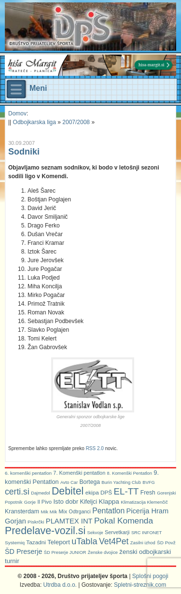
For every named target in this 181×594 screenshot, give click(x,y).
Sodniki (24, 151)
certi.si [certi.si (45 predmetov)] (17, 491)
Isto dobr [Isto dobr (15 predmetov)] (65, 501)
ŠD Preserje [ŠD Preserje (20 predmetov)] (23, 551)
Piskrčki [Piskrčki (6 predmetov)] (36, 521)
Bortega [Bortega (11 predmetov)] (90, 482)
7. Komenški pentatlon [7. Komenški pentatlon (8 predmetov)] (79, 473)
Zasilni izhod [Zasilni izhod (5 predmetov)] (142, 542)
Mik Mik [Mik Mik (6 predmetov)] (49, 511)
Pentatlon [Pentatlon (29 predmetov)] (108, 511)
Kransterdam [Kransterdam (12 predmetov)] (22, 511)
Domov (17, 113)
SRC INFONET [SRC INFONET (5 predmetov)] (146, 532)
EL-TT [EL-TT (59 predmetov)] (126, 491)
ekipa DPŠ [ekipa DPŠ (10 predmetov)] (98, 492)
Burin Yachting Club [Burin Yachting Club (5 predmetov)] (121, 482)
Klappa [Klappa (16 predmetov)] (109, 501)
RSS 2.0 (95, 448)
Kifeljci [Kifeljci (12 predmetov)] (88, 501)
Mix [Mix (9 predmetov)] (63, 511)
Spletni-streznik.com (140, 584)
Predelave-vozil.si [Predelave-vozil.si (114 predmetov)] (45, 531)
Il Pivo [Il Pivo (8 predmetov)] (44, 502)
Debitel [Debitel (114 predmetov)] (68, 491)
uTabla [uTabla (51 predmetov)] (84, 541)
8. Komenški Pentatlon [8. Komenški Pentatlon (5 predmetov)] (129, 473)
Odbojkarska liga (34, 122)
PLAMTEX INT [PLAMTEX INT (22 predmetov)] (69, 521)
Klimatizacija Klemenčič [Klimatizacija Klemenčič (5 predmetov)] (144, 502)
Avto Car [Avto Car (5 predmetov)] (69, 482)
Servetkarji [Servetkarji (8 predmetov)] (117, 532)
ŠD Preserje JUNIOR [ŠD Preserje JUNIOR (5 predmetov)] (65, 552)
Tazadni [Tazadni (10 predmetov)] (36, 542)
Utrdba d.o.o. (60, 584)
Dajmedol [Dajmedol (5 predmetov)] (40, 493)
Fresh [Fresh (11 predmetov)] (147, 492)
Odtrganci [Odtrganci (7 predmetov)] (80, 511)
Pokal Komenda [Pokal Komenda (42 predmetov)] (123, 520)
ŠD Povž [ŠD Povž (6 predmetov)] (166, 542)
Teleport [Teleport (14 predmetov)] (58, 542)
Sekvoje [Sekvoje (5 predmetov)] (95, 532)
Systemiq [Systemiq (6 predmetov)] (15, 542)
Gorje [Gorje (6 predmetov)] (30, 502)
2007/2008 (76, 122)
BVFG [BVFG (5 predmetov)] (148, 482)
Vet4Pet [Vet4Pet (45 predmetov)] (114, 541)
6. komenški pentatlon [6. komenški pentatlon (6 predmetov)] (28, 473)
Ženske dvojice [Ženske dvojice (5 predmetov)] (103, 552)
